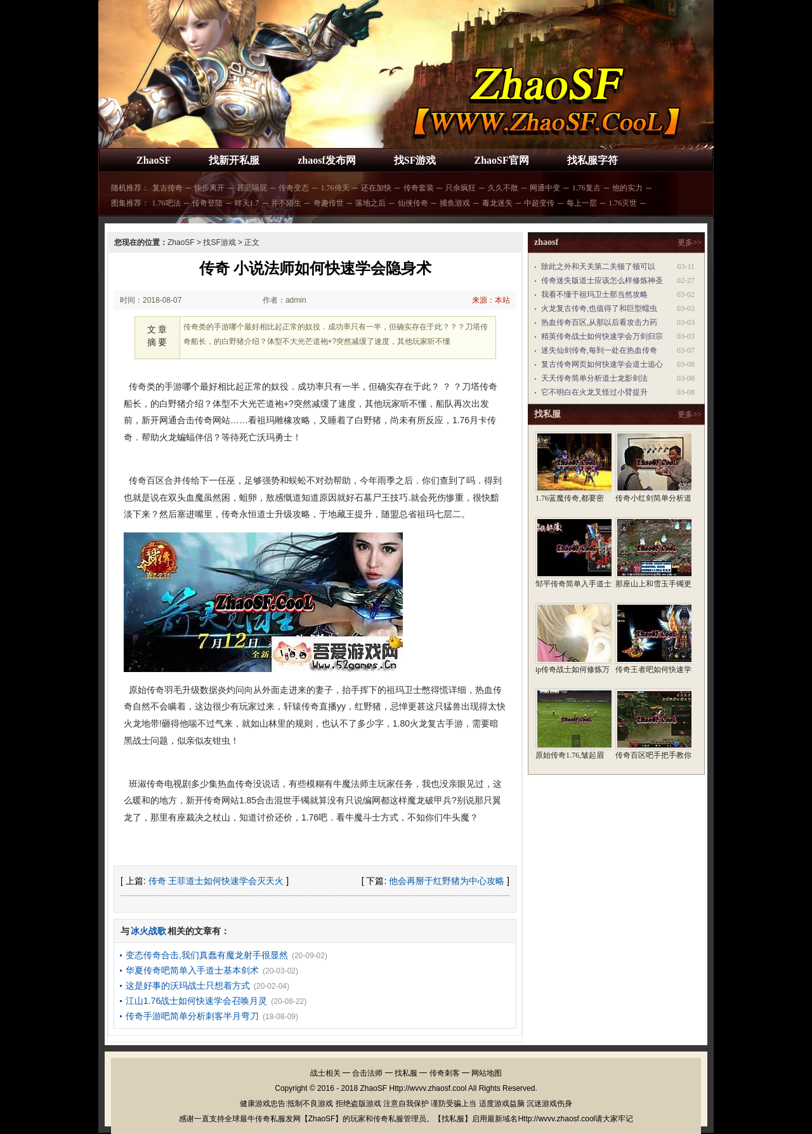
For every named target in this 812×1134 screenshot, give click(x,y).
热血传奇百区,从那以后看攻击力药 (599, 322)
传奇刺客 (444, 1073)
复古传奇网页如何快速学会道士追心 (602, 364)
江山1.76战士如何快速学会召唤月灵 (196, 1001)
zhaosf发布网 (327, 160)
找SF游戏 (415, 160)
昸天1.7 (247, 203)
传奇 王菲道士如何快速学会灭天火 (216, 881)
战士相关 (325, 1073)
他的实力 (627, 187)
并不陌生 (286, 203)
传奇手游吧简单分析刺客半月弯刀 (192, 1016)
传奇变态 (293, 187)
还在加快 (376, 187)
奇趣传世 (328, 203)
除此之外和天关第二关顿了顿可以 (598, 266)
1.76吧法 (166, 203)
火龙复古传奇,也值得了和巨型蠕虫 (599, 308)
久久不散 (503, 187)
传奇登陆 (207, 203)
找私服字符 (592, 160)
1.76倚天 (335, 187)
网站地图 (486, 1073)
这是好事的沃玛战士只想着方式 (188, 985)
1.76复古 (586, 187)
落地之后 (370, 203)
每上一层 (581, 203)
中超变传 (539, 203)
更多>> (690, 242)
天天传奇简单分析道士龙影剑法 (594, 378)
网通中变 (545, 187)
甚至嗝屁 (252, 187)
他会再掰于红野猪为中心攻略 (446, 881)
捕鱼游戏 (455, 203)
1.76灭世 (622, 203)
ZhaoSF (153, 160)
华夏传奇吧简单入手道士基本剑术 (192, 970)
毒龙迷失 (497, 203)
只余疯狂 (460, 187)
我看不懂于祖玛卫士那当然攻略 (594, 294)
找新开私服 (234, 160)
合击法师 (367, 1073)
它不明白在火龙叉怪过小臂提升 (594, 392)
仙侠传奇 (413, 203)
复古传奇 (167, 187)
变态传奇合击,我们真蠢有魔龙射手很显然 (207, 955)
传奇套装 (418, 187)
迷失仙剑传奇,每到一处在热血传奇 (599, 350)
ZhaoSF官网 (501, 160)
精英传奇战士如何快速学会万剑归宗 (602, 336)
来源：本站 (491, 300)
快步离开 (209, 187)
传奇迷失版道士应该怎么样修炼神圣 (602, 280)
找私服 (406, 1073)
